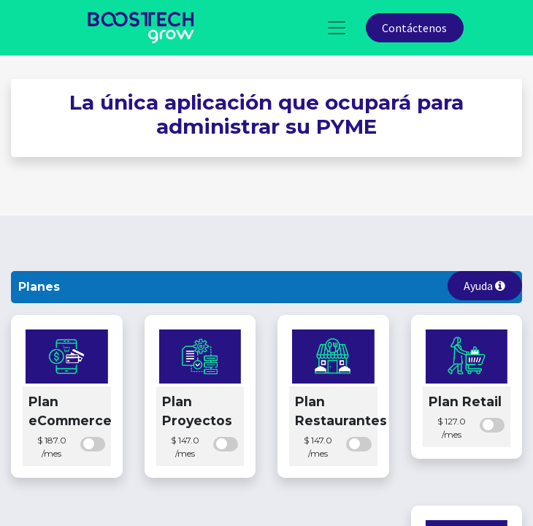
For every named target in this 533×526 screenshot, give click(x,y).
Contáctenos (414, 27)
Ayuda (484, 285)
